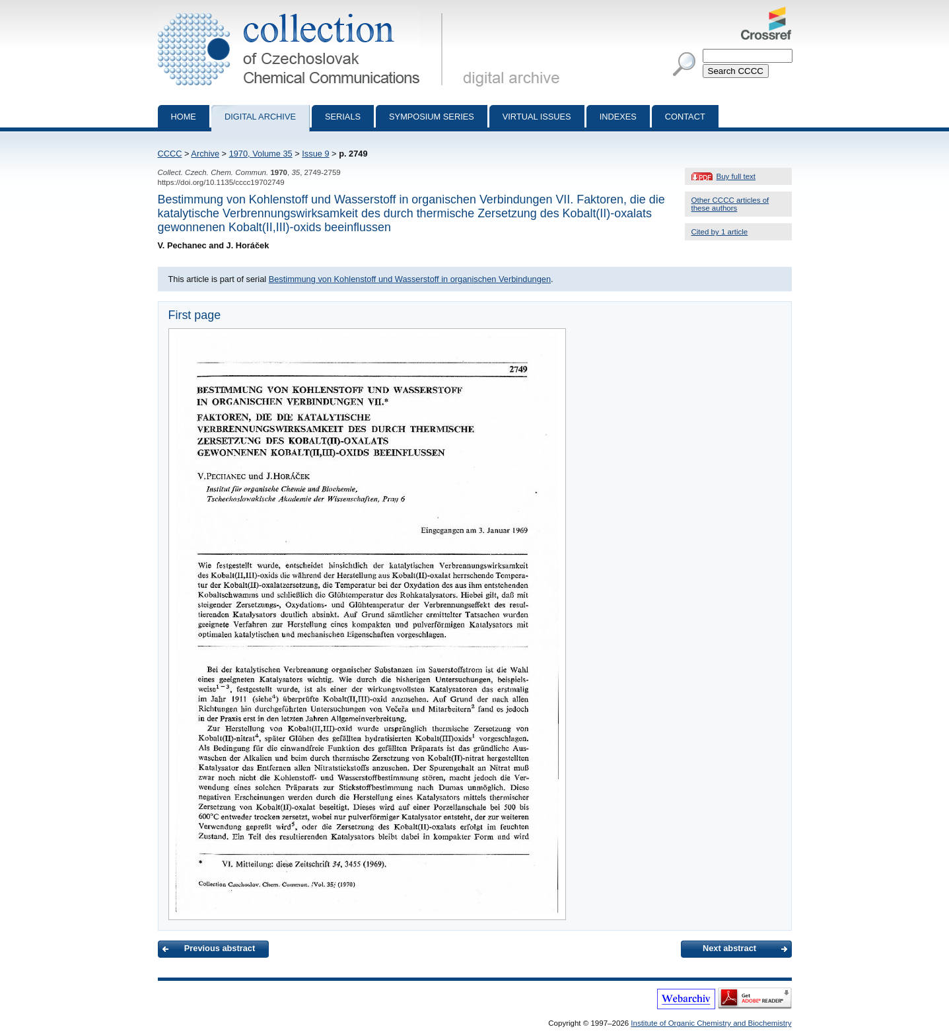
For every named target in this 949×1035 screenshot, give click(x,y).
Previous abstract (219, 948)
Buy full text (736, 176)
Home (183, 117)
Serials (343, 117)
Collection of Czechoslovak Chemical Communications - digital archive (303, 12)
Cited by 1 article (719, 232)
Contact (685, 117)
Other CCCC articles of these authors (730, 204)
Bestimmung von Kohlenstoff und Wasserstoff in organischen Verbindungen (410, 279)
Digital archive (260, 117)
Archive (205, 154)
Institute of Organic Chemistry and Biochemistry (711, 1023)
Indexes (618, 117)
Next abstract (729, 948)
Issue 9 (315, 154)
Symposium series (431, 117)
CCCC (170, 154)
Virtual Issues (537, 117)
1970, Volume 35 (261, 154)
